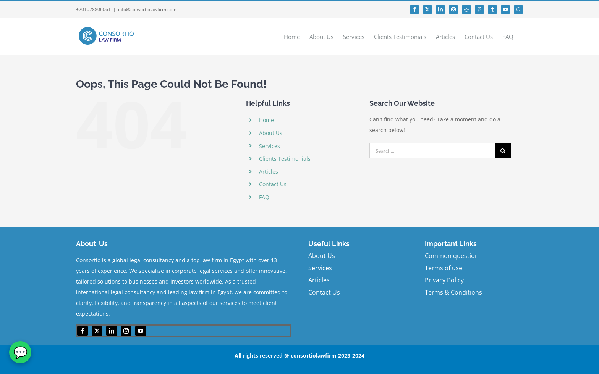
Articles (268, 171)
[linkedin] (111, 331)
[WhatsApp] (20, 352)
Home (266, 120)
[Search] (503, 150)
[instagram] (126, 331)
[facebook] (82, 331)
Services (269, 146)
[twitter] (97, 331)
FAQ (264, 197)
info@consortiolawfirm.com (147, 9)
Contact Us (273, 184)
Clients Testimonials (285, 158)
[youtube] (140, 331)
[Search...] (432, 150)
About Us (270, 133)
